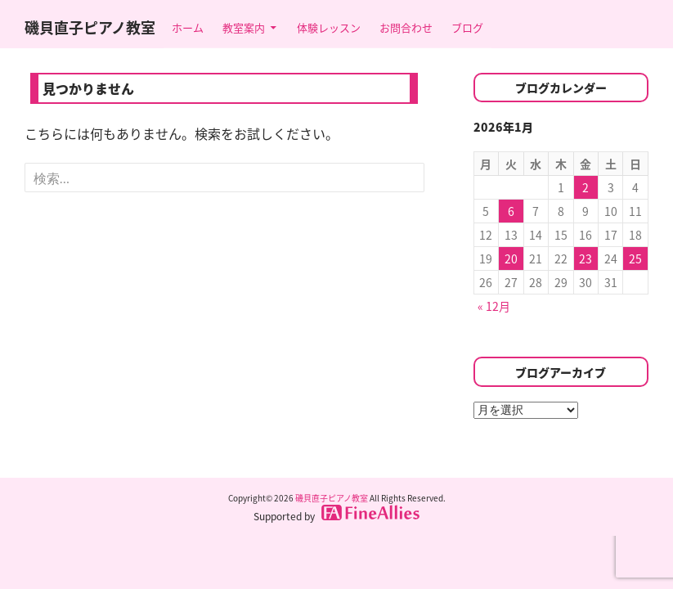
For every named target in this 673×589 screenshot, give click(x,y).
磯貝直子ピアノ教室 (90, 27)
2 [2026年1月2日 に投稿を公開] (585, 187)
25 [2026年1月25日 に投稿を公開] (635, 258)
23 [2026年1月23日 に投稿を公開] (585, 258)
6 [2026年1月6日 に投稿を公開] (511, 211)
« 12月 (494, 306)
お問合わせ (406, 27)
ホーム (188, 27)
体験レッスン (329, 27)
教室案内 (243, 27)
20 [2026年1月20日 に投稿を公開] (511, 258)
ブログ (467, 27)
